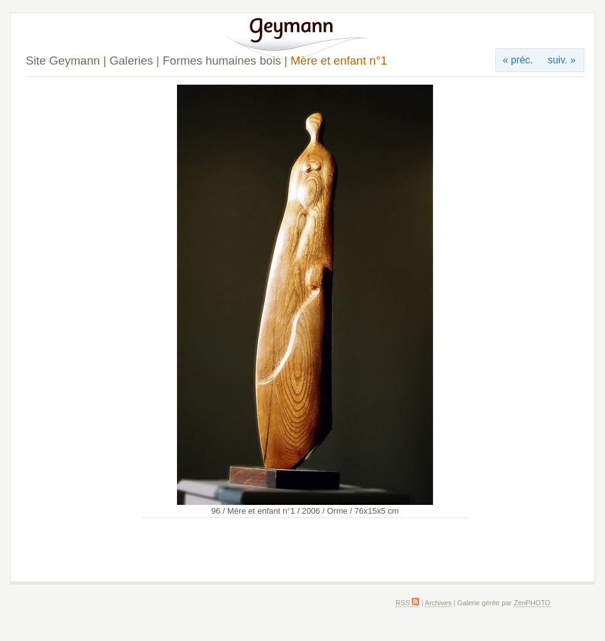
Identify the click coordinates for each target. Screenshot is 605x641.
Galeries (131, 60)
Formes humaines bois (222, 60)
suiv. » (562, 60)
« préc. (518, 60)
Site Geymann (63, 60)
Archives (438, 603)
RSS (407, 603)
